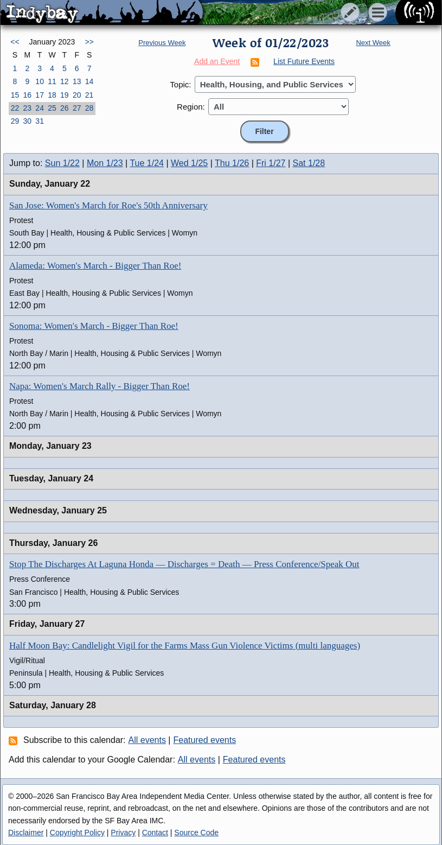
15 (15, 95)
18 (52, 95)
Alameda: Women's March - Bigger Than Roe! (95, 266)
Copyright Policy (77, 832)
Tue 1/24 (147, 163)
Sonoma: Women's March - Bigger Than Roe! (93, 326)
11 (52, 81)
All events (147, 740)
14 (89, 81)
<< (14, 41)
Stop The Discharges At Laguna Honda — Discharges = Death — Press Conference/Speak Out (184, 564)
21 (89, 95)
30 (27, 121)
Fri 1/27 (270, 163)
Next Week (373, 43)
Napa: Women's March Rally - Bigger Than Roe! (99, 386)
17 (39, 95)
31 (39, 121)
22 (15, 108)
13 (77, 81)
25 (52, 108)
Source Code (196, 832)
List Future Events (304, 61)
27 (77, 108)
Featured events (205, 740)
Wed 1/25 (189, 163)
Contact (155, 832)
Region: (191, 106)
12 (64, 81)
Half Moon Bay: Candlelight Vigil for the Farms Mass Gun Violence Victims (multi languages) (184, 645)
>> (89, 41)
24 (39, 108)
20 (77, 95)
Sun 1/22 (62, 163)
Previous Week (161, 43)
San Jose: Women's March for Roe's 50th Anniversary (108, 205)
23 (27, 108)
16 (27, 95)
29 (15, 121)
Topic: (180, 84)
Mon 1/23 (105, 163)
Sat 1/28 (309, 163)
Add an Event (217, 61)
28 (89, 108)
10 (39, 81)
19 (64, 95)
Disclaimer (25, 832)
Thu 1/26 (232, 163)
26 (64, 108)
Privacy (123, 832)
